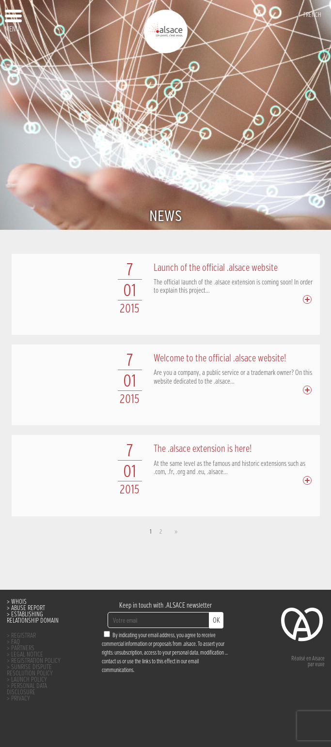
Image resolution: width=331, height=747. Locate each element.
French (312, 15)
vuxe (320, 665)
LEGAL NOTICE (27, 655)
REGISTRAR (23, 636)
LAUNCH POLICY (29, 680)
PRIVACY (20, 699)
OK (216, 620)
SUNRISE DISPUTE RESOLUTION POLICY (30, 670)
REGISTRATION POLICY (36, 661)
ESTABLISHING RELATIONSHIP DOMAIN (33, 618)
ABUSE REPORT (28, 608)
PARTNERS (22, 648)
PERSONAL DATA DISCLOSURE (27, 689)
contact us (111, 661)
